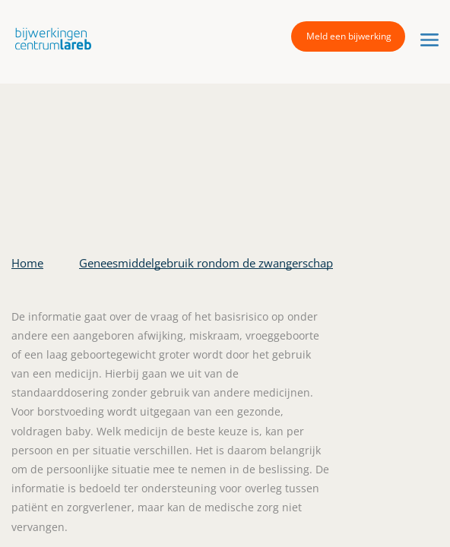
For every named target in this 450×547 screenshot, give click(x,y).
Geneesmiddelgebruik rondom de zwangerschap (206, 262)
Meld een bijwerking (348, 36)
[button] (49, 38)
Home (27, 262)
